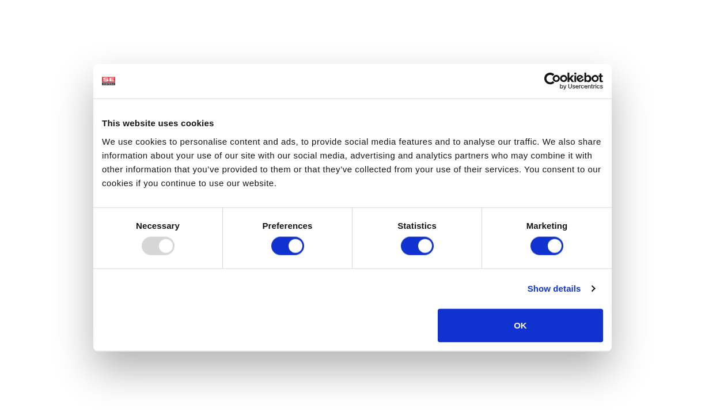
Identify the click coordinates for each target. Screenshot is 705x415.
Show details (554, 288)
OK (520, 325)
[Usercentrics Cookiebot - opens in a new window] (552, 81)
